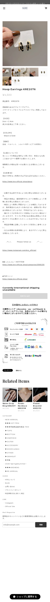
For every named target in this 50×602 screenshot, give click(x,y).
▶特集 (7, 460)
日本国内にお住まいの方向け (25, 305)
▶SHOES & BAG (12, 449)
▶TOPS (8, 431)
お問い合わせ (10, 486)
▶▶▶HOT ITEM (12, 423)
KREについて (10, 480)
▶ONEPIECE (11, 438)
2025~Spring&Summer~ (16, 464)
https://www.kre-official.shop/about (17, 182)
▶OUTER (9, 442)
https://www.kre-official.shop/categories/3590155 (24, 265)
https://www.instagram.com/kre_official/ (19, 250)
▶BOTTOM (10, 434)
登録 (41, 525)
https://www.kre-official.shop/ (15, 279)
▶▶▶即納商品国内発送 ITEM (17, 427)
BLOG (7, 483)
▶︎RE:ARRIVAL (11, 471)
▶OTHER (9, 453)
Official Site (10, 506)
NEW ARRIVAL (11, 420)
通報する (19, 370)
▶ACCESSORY (11, 445)
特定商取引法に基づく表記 (14, 493)
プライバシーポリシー (13, 490)
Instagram (9, 503)
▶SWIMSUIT (10, 456)
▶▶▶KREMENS (12, 467)
